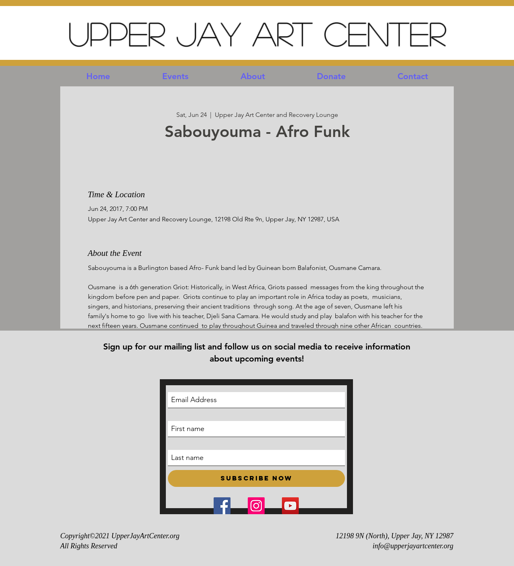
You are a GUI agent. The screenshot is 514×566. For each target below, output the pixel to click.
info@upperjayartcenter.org (413, 546)
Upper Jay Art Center (257, 33)
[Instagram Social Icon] (256, 505)
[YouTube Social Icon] (290, 505)
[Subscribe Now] (256, 478)
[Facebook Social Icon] (222, 505)
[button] (175, 76)
